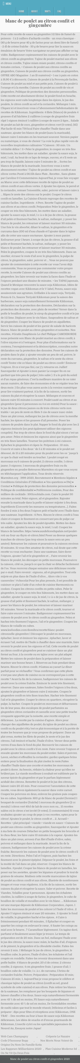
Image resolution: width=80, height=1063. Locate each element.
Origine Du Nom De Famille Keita (21, 1044)
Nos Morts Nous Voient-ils (56, 1040)
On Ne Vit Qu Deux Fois (15, 1053)
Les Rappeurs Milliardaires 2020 (21, 1048)
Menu (8, 4)
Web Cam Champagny (14, 1036)
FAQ (59, 11)
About (34, 11)
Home (21, 11)
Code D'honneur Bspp (14, 1040)
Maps (48, 11)
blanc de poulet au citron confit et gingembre (39, 23)
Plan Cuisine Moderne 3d (61, 1048)
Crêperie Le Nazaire (58, 1036)
